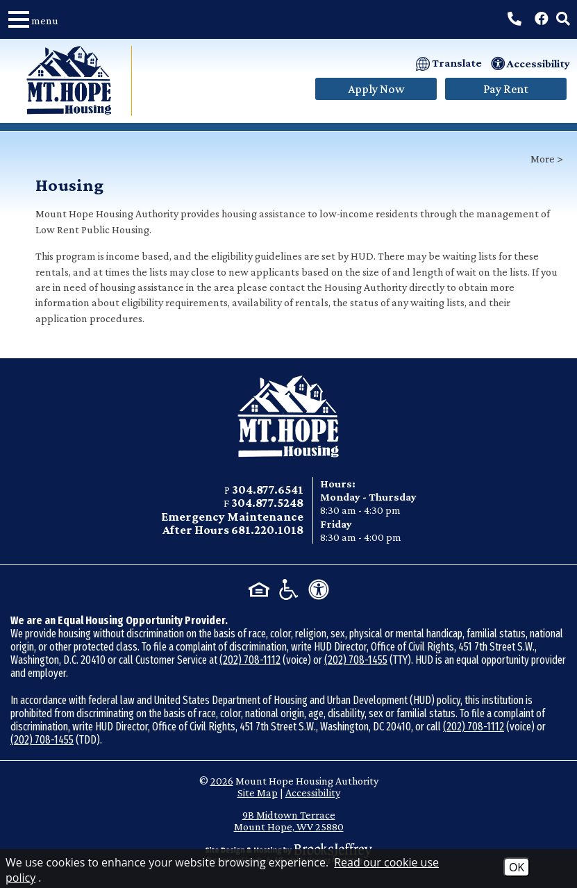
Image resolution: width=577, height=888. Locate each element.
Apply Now (376, 89)
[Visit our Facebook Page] (542, 19)
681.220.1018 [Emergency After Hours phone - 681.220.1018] (267, 530)
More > (546, 159)
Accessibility (312, 792)
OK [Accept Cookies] (516, 867)
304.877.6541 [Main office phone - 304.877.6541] (267, 489)
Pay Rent (505, 89)
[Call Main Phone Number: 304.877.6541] (514, 19)
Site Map (257, 792)
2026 (221, 781)
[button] (37, 19)
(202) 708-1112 (250, 660)
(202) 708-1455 (355, 660)
